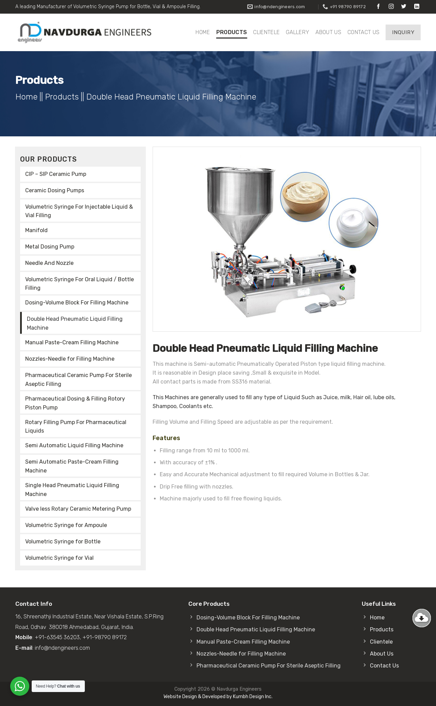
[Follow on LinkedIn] (416, 7)
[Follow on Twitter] (403, 7)
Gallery (297, 32)
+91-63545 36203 (57, 637)
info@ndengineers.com (62, 648)
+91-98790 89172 (104, 637)
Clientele (266, 32)
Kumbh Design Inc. (252, 697)
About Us (328, 32)
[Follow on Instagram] (391, 7)
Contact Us (363, 32)
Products (231, 32)
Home (203, 32)
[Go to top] (422, 618)
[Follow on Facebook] (378, 7)
